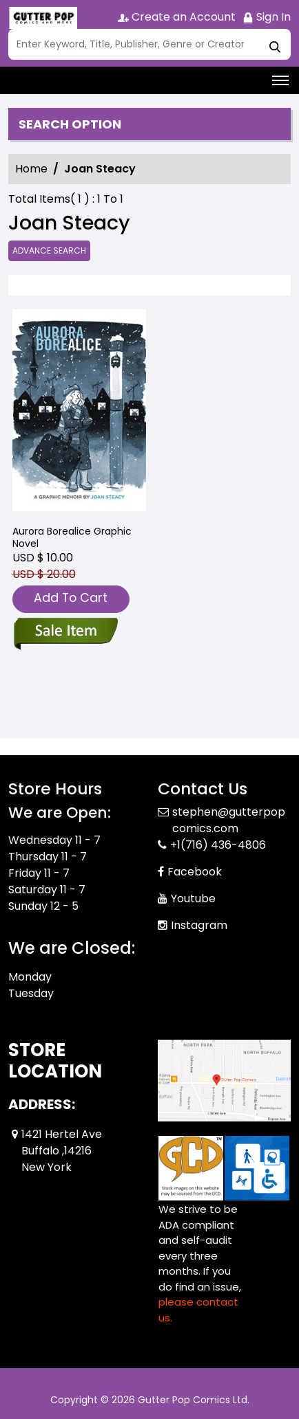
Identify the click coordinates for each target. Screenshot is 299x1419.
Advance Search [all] (49, 250)
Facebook (194, 872)
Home (31, 169)
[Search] (149, 44)
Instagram (199, 925)
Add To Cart (70, 597)
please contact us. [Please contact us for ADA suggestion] (198, 1310)
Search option (70, 124)
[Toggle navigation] (280, 80)
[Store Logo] (42, 18)
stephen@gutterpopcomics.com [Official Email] (228, 820)
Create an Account (177, 17)
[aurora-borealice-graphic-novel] (79, 411)
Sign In (267, 17)
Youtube (193, 898)
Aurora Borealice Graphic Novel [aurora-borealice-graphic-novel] (72, 537)
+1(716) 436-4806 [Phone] (218, 845)
